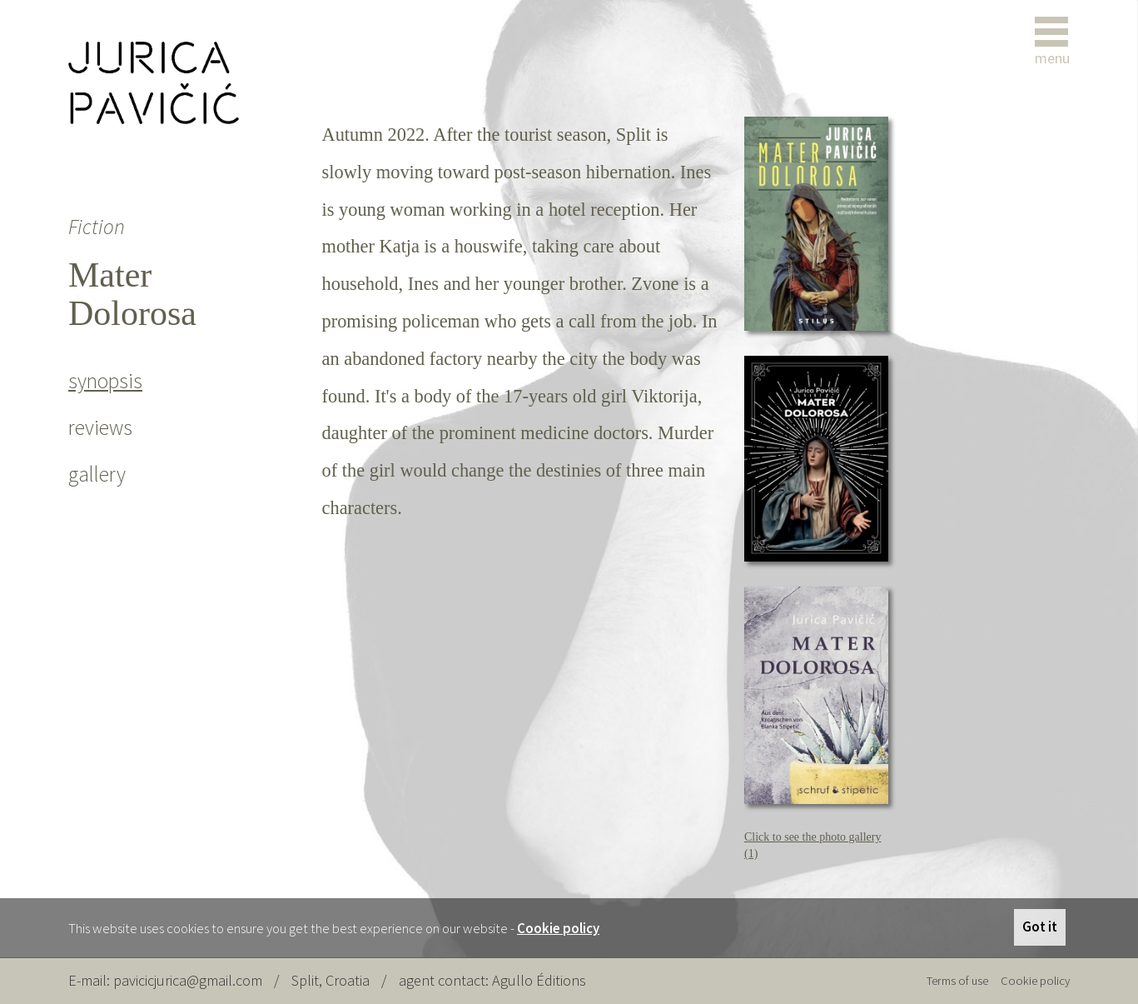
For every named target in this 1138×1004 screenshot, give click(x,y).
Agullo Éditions (539, 980)
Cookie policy (558, 928)
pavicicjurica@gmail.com (187, 980)
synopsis (105, 380)
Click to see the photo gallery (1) (812, 845)
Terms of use (957, 980)
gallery (97, 474)
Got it (1039, 926)
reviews (100, 427)
